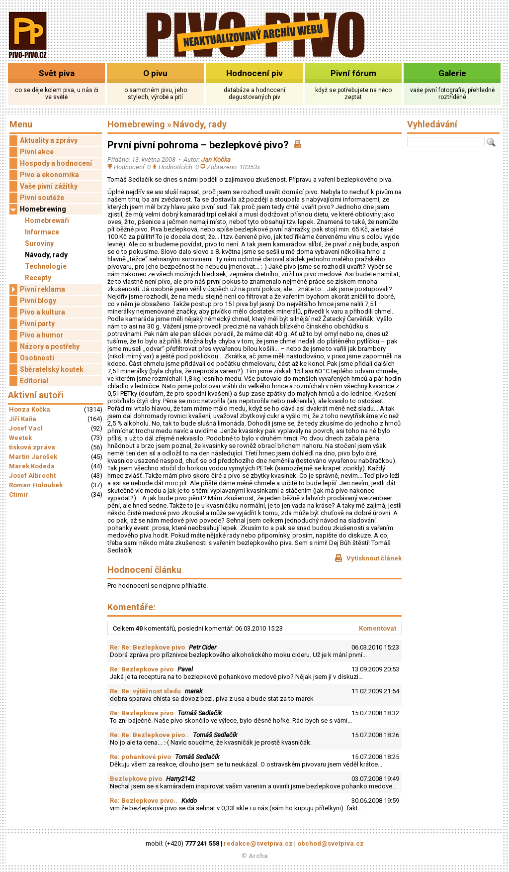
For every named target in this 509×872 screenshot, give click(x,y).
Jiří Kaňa (22, 419)
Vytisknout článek (368, 558)
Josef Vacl (26, 428)
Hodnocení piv (254, 73)
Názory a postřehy (50, 346)
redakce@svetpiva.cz (258, 843)
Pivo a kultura (42, 312)
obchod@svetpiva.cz (330, 843)
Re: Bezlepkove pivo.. (143, 800)
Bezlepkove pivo (136, 778)
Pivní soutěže (42, 198)
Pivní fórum (353, 73)
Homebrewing (37, 209)
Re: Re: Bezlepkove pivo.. (149, 735)
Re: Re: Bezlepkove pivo (147, 647)
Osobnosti (37, 358)
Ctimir (18, 494)
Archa (258, 856)
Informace (42, 232)
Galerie (452, 73)
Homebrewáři (47, 220)
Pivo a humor (42, 335)
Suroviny (39, 243)
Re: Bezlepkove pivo (141, 669)
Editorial (34, 381)
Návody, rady (46, 255)
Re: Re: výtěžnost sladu (145, 691)
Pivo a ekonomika (49, 175)
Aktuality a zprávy (49, 140)
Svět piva (57, 73)
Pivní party (37, 323)
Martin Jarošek (33, 456)
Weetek (20, 437)
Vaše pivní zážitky (49, 186)
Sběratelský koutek (52, 369)
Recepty (38, 278)
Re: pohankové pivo (140, 757)
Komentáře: (131, 607)
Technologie (46, 266)
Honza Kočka (29, 409)
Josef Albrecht (32, 475)
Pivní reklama (37, 289)
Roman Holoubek (36, 485)
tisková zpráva (32, 447)
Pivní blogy (38, 301)
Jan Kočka (216, 159)
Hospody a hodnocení (56, 163)
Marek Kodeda (32, 466)
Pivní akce (37, 152)
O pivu (155, 73)
